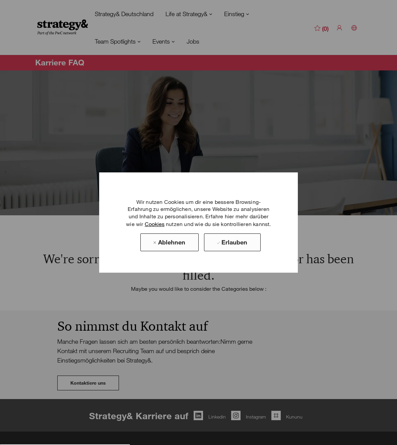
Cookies (154, 224)
